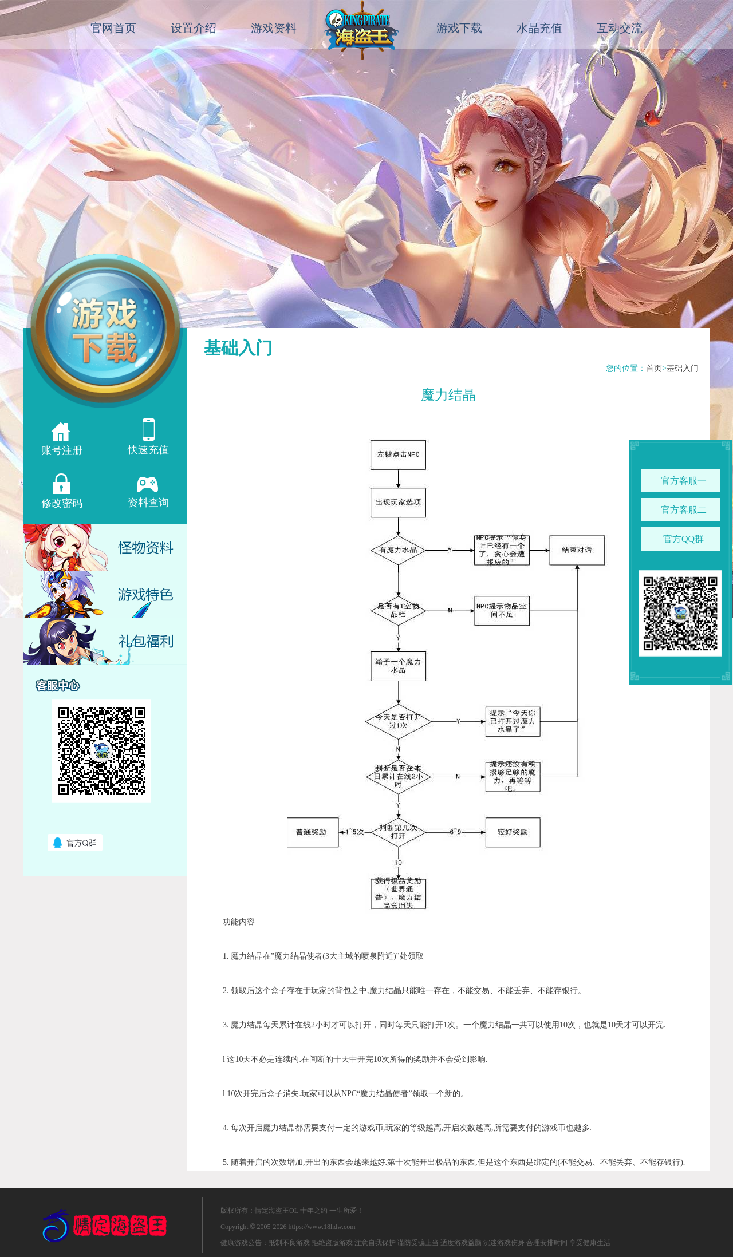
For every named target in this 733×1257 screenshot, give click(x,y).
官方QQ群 (683, 539)
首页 (654, 368)
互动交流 (620, 28)
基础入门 (683, 368)
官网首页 (113, 28)
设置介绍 (193, 28)
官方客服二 (684, 510)
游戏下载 (459, 28)
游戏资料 (274, 28)
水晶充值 (539, 28)
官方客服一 (684, 480)
